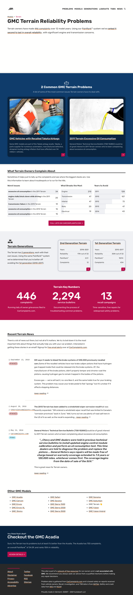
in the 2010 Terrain (24, 204)
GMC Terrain (94, 504)
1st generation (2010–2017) (31, 263)
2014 (97, 211)
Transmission (67, 196)
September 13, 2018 (20, 360)
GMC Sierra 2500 (57, 508)
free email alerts (55, 347)
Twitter (27, 571)
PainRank (86, 28)
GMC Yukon (94, 508)
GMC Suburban (95, 501)
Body (64, 206)
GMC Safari (55, 497)
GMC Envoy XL (18, 508)
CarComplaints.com (26, 311)
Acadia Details (17, 554)
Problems (67, 9)
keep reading (44, 393)
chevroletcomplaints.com (23, 410)
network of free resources (67, 571)
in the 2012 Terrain (27, 214)
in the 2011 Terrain (27, 191)
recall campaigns (106, 297)
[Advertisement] (66, 55)
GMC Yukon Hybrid (97, 511)
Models (78, 9)
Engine (64, 191)
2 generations (28, 252)
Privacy (10, 578)
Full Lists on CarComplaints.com (66, 223)
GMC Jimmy (17, 511)
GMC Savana (56, 501)
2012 (97, 201)
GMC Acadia (17, 497)
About (10, 571)
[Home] (10, 8)
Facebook (28, 575)
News (120, 9)
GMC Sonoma (95, 497)
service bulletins (66, 297)
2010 (97, 196)
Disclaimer (12, 575)
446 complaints (42, 28)
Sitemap (27, 582)
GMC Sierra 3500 (57, 511)
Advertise (11, 585)
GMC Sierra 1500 (57, 504)
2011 (97, 191)
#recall (13, 364)
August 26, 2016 (18, 406)
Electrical (65, 211)
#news (12, 438)
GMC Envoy (17, 504)
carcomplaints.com (19, 434)
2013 (97, 206)
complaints (26, 297)
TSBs (113, 9)
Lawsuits (104, 9)
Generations (91, 9)
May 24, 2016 (17, 430)
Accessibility (13, 582)
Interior (65, 201)
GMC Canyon (17, 501)
